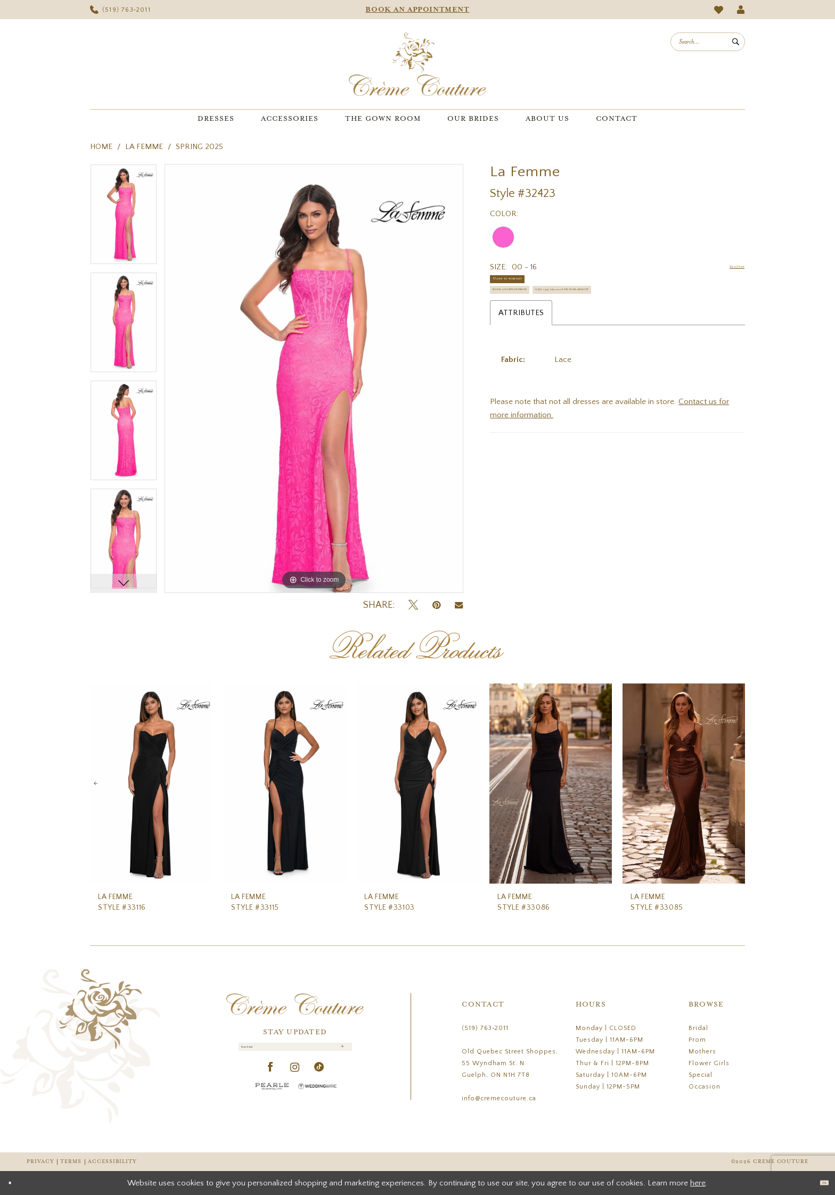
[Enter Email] (295, 1053)
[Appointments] (417, 9)
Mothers (702, 1051)
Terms (70, 1162)
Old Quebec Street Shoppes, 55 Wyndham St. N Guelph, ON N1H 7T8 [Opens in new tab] (510, 1063)
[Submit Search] (735, 41)
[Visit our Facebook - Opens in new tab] (270, 1080)
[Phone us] (120, 9)
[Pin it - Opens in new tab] (436, 605)
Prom (697, 1039)
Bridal (698, 1028)
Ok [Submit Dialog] (818, 1182)
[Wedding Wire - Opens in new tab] (317, 1098)
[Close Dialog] (15, 1183)
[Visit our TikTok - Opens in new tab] (319, 1080)
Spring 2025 (199, 146)
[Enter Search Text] (707, 41)
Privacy (40, 1162)
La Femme (144, 146)
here (698, 1183)
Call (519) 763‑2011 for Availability (565, 344)
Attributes (521, 372)
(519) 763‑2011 (485, 1028)
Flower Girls (709, 1063)
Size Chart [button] (726, 267)
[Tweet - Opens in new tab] (413, 605)
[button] (741, 9)
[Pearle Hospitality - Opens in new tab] (272, 1098)
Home (101, 146)
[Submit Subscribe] (340, 1053)
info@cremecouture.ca (499, 1098)
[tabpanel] (123, 218)
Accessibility (112, 1162)
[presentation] (151, 783)
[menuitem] (120, 9)
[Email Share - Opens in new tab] (458, 605)
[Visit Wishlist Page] (719, 9)
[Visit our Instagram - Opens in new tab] (295, 1080)
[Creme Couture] (417, 64)
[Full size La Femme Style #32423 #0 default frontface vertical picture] (314, 378)
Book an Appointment (540, 317)
